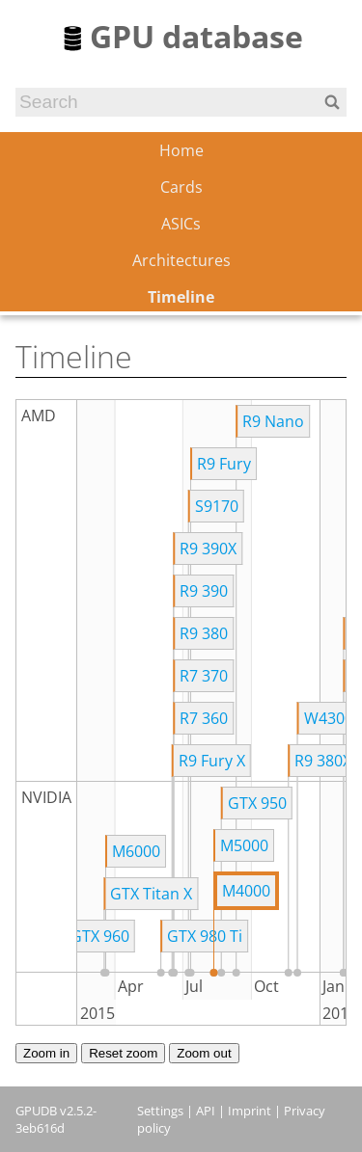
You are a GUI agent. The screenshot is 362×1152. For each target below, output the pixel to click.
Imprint (249, 1110)
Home (181, 150)
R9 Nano (273, 421)
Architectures (181, 260)
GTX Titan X (151, 893)
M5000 (244, 845)
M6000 (136, 851)
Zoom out (204, 1053)
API (205, 1110)
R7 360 (204, 718)
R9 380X (322, 760)
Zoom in (46, 1053)
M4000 (246, 890)
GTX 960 (99, 936)
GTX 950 (257, 803)
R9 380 (204, 633)
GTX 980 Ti (204, 936)
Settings (160, 1110)
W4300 (328, 718)
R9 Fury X (212, 760)
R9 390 (204, 591)
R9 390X (208, 548)
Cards (181, 187)
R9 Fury (224, 463)
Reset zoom (123, 1053)
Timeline (181, 297)
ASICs (181, 223)
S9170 (216, 506)
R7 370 (204, 675)
